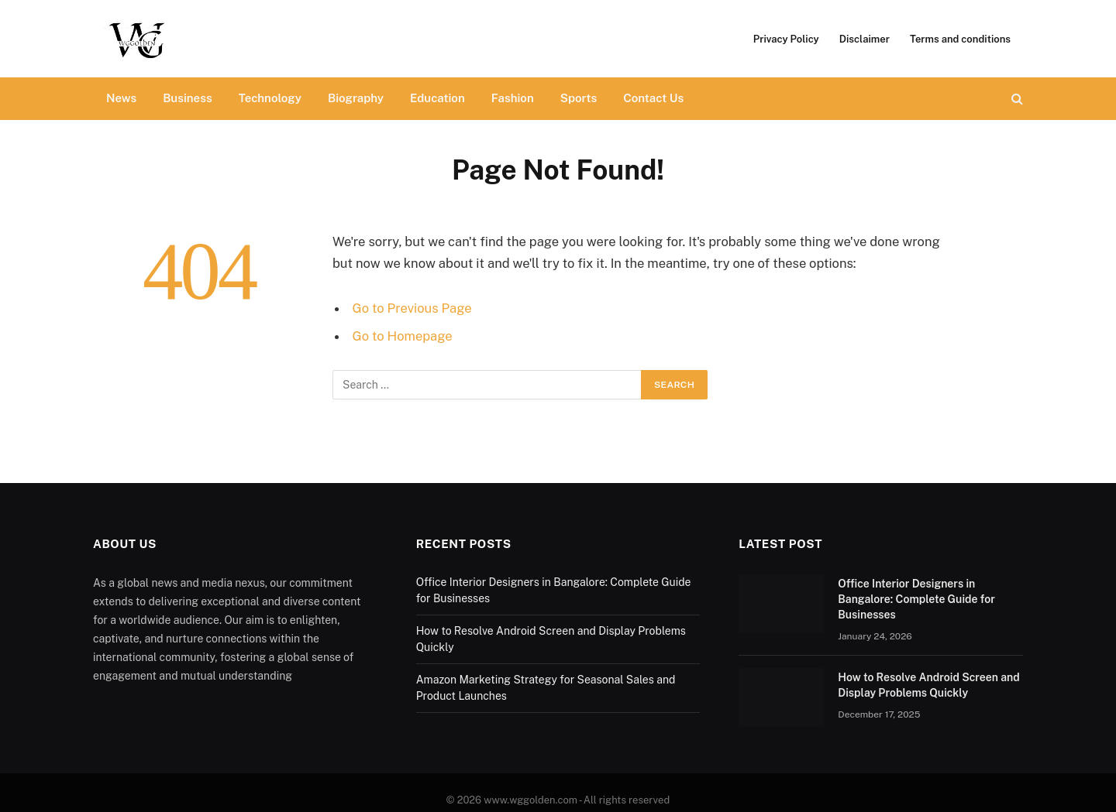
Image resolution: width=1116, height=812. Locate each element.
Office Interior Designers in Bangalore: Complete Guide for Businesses (916, 599)
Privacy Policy (786, 39)
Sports (579, 97)
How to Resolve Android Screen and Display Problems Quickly (928, 685)
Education (437, 97)
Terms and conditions (961, 39)
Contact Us (653, 97)
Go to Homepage (403, 336)
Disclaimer (864, 39)
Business (187, 97)
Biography (356, 97)
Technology (270, 97)
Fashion (512, 97)
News (121, 97)
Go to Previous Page (412, 308)
